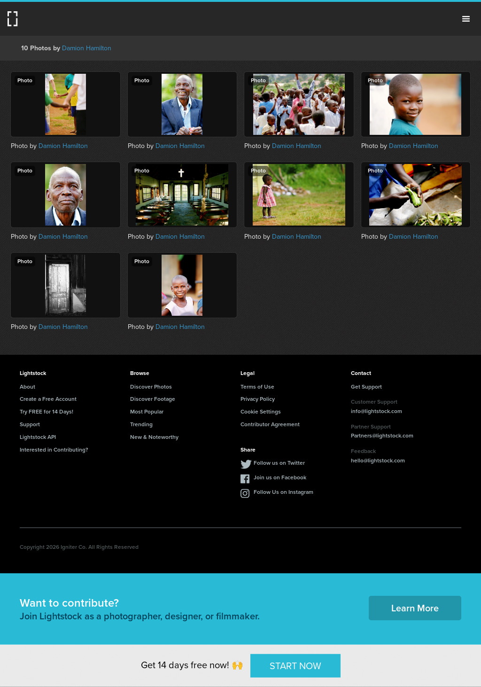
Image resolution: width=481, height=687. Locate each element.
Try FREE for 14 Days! (46, 411)
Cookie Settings (260, 411)
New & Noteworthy (154, 437)
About (27, 387)
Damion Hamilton (86, 48)
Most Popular (146, 411)
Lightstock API (38, 437)
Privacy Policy (257, 399)
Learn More (415, 608)
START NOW (295, 665)
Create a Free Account (48, 399)
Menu (465, 18)
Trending (141, 424)
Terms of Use (257, 387)
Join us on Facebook (280, 477)
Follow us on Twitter (279, 463)
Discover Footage (152, 399)
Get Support (366, 387)
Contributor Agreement (270, 424)
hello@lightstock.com (378, 460)
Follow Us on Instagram (283, 492)
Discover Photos (151, 387)
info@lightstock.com (376, 411)
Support (30, 424)
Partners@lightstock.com (382, 435)
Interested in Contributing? (54, 449)
